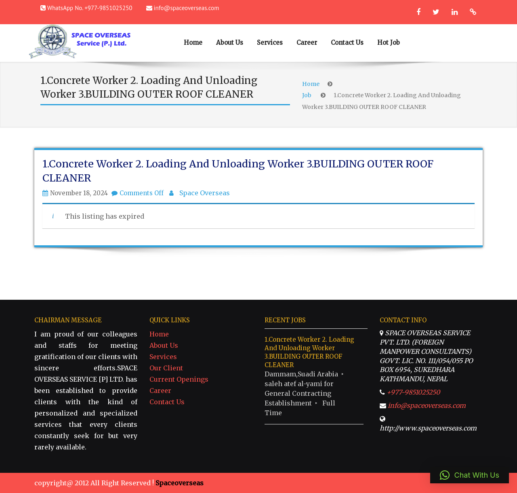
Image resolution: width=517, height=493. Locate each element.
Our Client (166, 368)
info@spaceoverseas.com (186, 8)
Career (306, 42)
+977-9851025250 (413, 392)
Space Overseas (204, 193)
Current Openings (178, 379)
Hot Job (388, 42)
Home (193, 42)
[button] (469, 475)
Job (306, 95)
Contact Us (347, 42)
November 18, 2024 (79, 193)
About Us (229, 42)
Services (270, 42)
